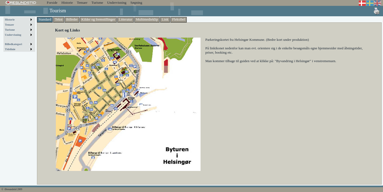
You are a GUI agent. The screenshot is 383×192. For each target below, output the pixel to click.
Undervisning (117, 3)
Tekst (59, 19)
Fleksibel (178, 19)
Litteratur (125, 19)
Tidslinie (10, 49)
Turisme (97, 3)
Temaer (82, 3)
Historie (67, 3)
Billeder (72, 19)
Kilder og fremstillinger (98, 19)
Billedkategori (13, 44)
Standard (45, 19)
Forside (52, 3)
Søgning (136, 3)
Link (165, 19)
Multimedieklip (147, 19)
